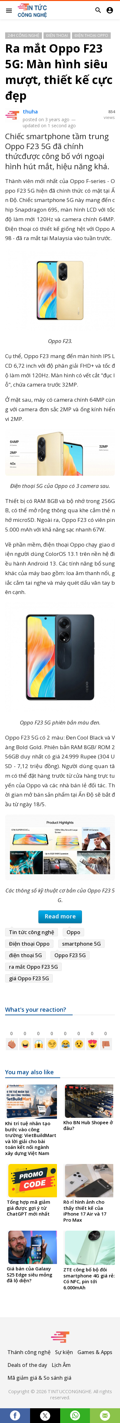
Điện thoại (57, 35)
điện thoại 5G (25, 955)
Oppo (73, 932)
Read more (60, 916)
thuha (30, 111)
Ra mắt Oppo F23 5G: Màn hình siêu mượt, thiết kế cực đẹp (59, 71)
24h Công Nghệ (23, 35)
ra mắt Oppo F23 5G (33, 966)
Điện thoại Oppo (91, 35)
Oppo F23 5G (70, 955)
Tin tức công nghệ (31, 932)
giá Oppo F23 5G (29, 978)
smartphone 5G (81, 943)
